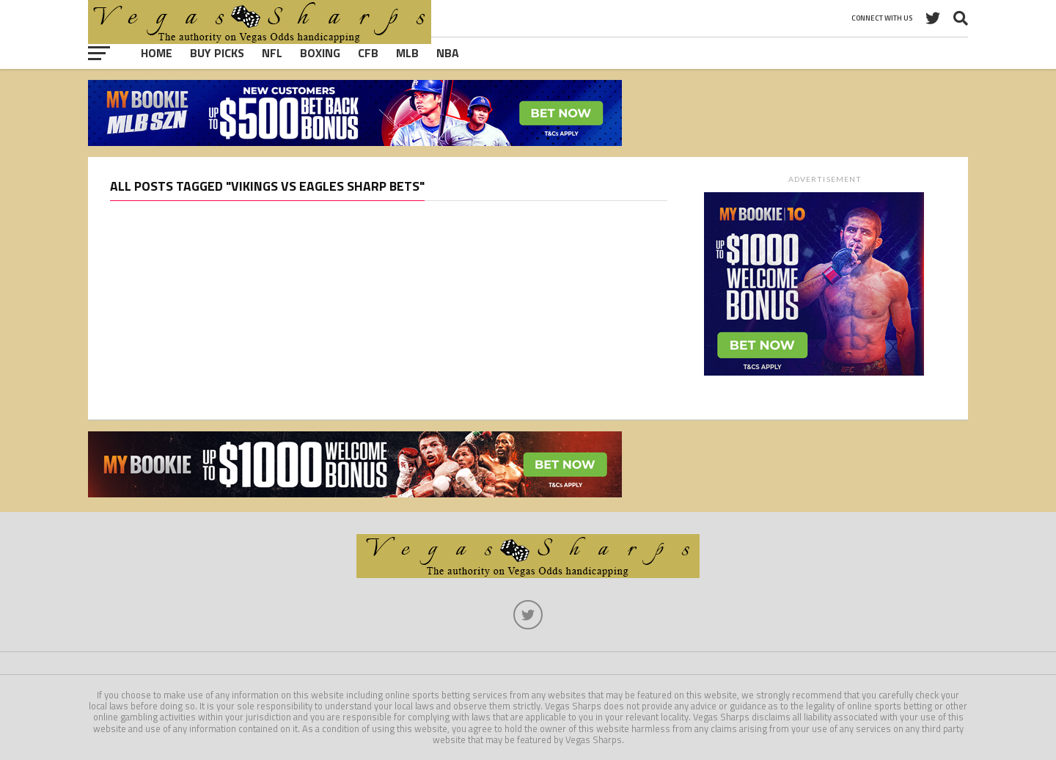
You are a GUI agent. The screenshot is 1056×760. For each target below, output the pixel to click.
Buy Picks (217, 53)
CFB (368, 53)
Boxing (320, 53)
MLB (407, 53)
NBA (447, 53)
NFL (272, 53)
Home (156, 53)
